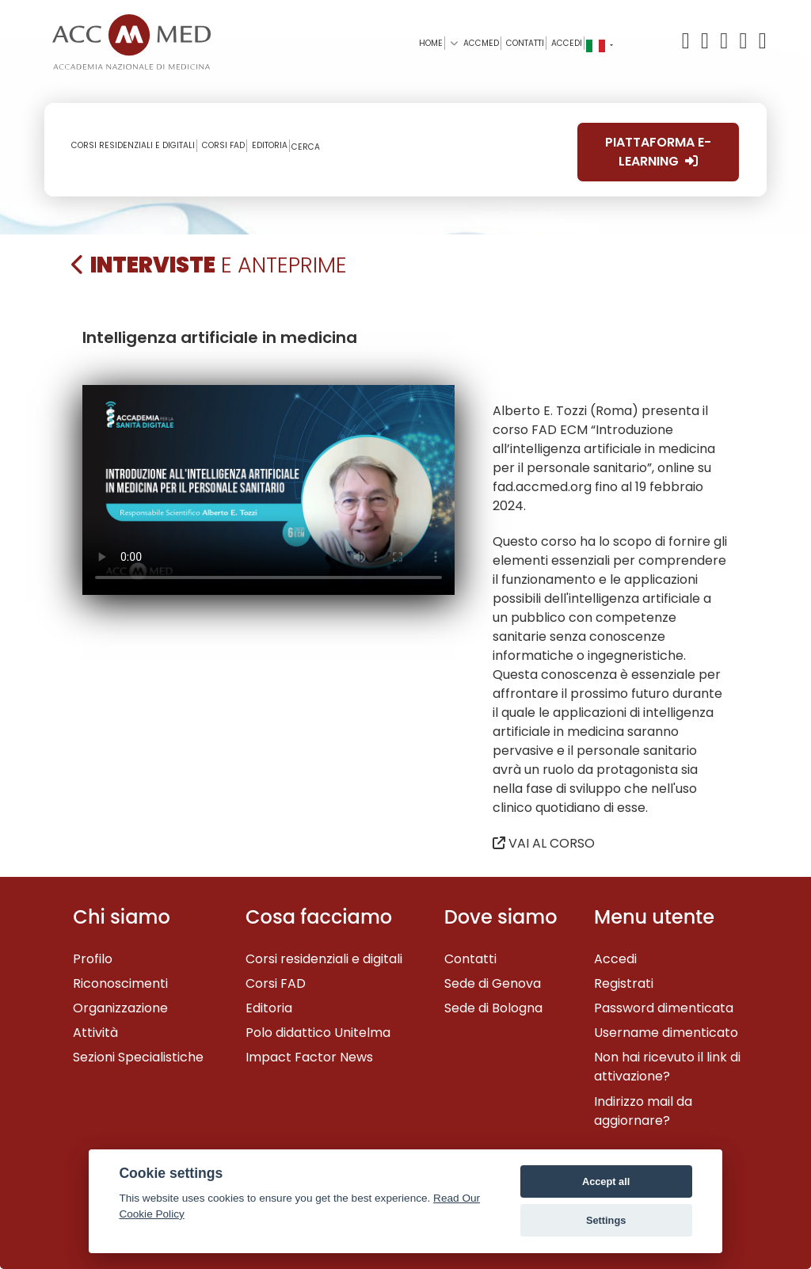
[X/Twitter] (690, 42)
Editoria (269, 1008)
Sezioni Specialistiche (138, 1057)
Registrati (623, 983)
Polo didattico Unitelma (318, 1032)
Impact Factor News (309, 1057)
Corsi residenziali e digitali (324, 959)
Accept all (606, 1181)
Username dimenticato (666, 1032)
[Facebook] (707, 42)
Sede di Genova (492, 983)
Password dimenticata (663, 1008)
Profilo (92, 959)
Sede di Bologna (493, 1008)
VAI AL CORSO (544, 843)
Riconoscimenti (120, 983)
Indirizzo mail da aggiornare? (643, 1111)
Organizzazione (120, 1008)
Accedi (566, 43)
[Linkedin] (746, 42)
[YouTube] (726, 42)
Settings (606, 1220)
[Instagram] (761, 42)
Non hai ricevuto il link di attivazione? (667, 1066)
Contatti (470, 959)
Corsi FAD (276, 983)
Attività (95, 1032)
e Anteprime (209, 265)
